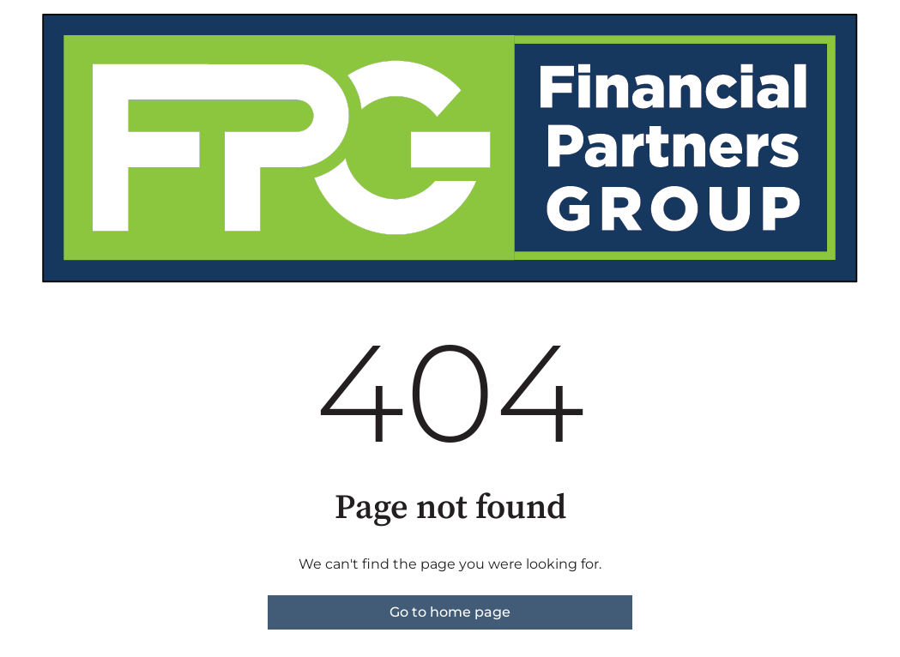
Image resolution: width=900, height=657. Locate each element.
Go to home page (450, 612)
